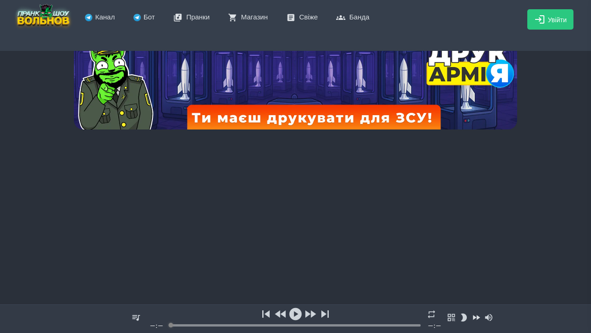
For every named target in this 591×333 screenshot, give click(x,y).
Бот (144, 16)
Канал (100, 16)
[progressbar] (295, 325)
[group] (295, 319)
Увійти (550, 19)
